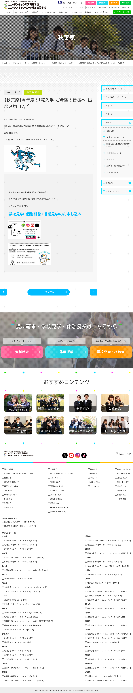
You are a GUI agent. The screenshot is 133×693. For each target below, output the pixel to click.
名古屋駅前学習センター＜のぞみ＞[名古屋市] (105, 544)
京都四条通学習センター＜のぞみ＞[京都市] (104, 574)
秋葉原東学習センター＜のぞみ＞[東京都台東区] (23, 625)
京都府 (88, 570)
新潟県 (4, 646)
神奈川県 (5, 633)
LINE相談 (125, 3)
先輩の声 (109, 105)
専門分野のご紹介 (21, 12)
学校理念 (88, 12)
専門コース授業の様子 (116, 166)
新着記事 (109, 183)
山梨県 (4, 663)
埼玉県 (4, 583)
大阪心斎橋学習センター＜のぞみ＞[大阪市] (104, 561)
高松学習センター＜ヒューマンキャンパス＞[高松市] (107, 616)
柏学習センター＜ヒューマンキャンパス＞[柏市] (22, 604)
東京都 (4, 608)
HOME (4, 63)
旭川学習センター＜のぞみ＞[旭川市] (18, 549)
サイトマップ (94, 486)
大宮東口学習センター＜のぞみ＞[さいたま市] (22, 591)
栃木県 (4, 566)
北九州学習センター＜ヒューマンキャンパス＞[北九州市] (109, 633)
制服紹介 (7, 503)
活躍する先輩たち (101, 12)
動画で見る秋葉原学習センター (118, 145)
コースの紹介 (9, 490)
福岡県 (88, 629)
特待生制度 (54, 503)
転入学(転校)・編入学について (61, 473)
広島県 (88, 587)
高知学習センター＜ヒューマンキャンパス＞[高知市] (107, 625)
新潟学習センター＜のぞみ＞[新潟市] (18, 650)
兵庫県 (88, 578)
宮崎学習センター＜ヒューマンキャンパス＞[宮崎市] (107, 659)
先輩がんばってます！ (115, 137)
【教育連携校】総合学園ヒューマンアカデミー (21, 526)
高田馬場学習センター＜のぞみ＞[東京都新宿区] (23, 612)
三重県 (88, 549)
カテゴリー (110, 122)
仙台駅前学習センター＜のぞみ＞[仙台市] (20, 561)
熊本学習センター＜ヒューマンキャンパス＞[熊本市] (107, 650)
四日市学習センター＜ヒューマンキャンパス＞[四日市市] (109, 553)
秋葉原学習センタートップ (116, 88)
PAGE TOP (125, 454)
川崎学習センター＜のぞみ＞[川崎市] (18, 638)
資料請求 (91, 3)
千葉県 (4, 595)
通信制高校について (12, 482)
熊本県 (88, 646)
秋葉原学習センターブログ (62, 63)
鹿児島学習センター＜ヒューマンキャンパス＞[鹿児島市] (109, 667)
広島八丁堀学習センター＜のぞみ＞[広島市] (104, 595)
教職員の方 (126, 7)
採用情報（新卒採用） (58, 511)
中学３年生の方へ (124, 473)
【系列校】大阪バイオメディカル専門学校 (19, 521)
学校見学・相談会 (111, 352)
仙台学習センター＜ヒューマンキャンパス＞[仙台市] (24, 557)
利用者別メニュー (57, 490)
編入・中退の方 (114, 7)
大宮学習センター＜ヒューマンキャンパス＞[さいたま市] (25, 587)
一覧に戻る (48, 291)
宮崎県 (88, 655)
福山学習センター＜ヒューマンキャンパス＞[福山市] (107, 600)
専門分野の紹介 (10, 494)
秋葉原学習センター (39, 63)
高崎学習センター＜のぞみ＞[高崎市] (18, 578)
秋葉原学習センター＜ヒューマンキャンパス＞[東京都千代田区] (28, 621)
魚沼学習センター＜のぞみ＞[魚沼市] (18, 655)
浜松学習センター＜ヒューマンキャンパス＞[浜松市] (24, 680)
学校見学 (114, 3)
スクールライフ (55, 477)
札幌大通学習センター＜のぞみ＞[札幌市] (20, 540)
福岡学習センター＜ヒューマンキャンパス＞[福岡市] (107, 638)
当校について (63, 12)
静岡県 (4, 672)
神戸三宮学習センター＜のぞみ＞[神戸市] (103, 583)
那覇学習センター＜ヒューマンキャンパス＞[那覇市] (107, 680)
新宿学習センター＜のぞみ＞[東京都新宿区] (21, 616)
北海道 (4, 536)
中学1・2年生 (90, 7)
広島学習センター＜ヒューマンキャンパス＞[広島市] (107, 591)
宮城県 (4, 553)
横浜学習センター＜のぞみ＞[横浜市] (18, 642)
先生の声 (109, 114)
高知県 (88, 621)
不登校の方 (121, 499)
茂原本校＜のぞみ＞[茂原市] (15, 600)
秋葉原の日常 (112, 172)
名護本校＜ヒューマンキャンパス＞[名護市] (104, 676)
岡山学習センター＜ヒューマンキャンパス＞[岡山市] (107, 608)
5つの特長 (8, 499)
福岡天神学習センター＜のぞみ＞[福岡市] (103, 642)
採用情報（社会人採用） (59, 507)
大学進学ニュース (113, 153)
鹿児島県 (88, 663)
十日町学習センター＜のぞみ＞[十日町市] (20, 659)
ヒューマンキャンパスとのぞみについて (18, 473)
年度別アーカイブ (112, 191)
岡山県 (88, 604)
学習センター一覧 (19, 63)
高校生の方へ (67, 7)
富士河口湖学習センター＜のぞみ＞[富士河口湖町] (24, 667)
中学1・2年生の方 (124, 469)
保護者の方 (102, 7)
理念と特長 (8, 469)
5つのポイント (76, 12)
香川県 (88, 612)
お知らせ (110, 130)
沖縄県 (88, 672)
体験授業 (102, 3)
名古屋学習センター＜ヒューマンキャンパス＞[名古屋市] (109, 540)
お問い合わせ (95, 482)
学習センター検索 (123, 12)
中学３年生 (79, 7)
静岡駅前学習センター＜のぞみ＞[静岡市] (20, 676)
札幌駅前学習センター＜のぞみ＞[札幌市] (20, 544)
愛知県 (88, 536)
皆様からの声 (55, 482)
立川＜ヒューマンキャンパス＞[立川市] (19, 629)
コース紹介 (8, 12)
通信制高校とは (56, 499)
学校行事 (110, 159)
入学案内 (35, 12)
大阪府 (88, 557)
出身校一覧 (8, 507)
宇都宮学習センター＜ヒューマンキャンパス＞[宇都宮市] (26, 570)
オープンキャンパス (48, 12)
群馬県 (4, 574)
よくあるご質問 (56, 494)
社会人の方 (121, 486)
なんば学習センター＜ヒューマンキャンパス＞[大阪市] (108, 566)
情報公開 (7, 477)
